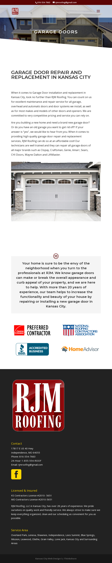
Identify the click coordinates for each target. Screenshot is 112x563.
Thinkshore (70, 558)
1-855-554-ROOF (31, 460)
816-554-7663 (27, 456)
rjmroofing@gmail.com (30, 464)
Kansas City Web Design (48, 558)
